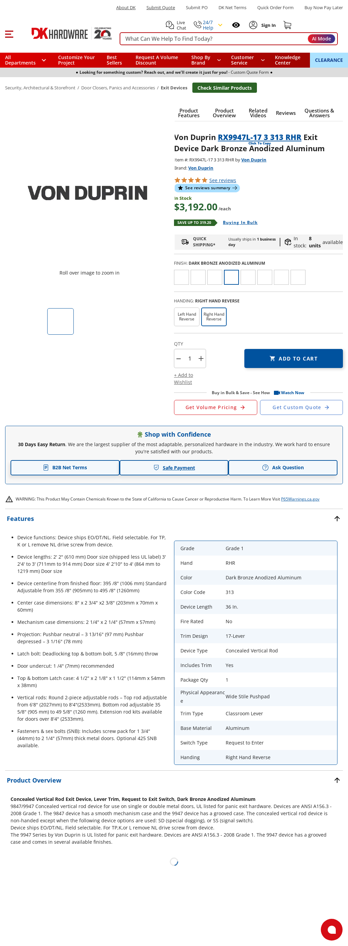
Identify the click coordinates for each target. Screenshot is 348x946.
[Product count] (189, 358)
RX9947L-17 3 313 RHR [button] (259, 137)
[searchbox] (228, 39)
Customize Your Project (76, 60)
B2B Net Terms (65, 467)
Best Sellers (114, 60)
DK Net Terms (232, 8)
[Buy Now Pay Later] (323, 7)
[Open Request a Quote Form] (215, 407)
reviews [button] (222, 180)
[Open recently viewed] (236, 25)
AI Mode (321, 38)
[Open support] (332, 930)
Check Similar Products (224, 88)
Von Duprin (253, 160)
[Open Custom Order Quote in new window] (301, 407)
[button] (9, 33)
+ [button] (201, 358)
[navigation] (248, 60)
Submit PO (197, 8)
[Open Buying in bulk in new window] (238, 222)
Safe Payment (174, 468)
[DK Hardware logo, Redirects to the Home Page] (64, 33)
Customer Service (242, 60)
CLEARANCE (329, 60)
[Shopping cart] (287, 25)
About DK (126, 8)
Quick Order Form (275, 8)
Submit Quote (160, 8)
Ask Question (283, 467)
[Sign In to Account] (268, 25)
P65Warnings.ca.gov (300, 499)
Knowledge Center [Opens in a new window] (287, 60)
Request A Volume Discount (157, 60)
